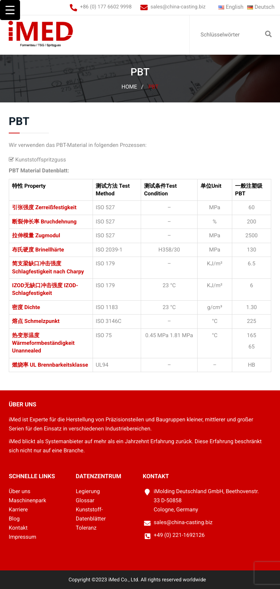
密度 (17, 307)
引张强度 (23, 207)
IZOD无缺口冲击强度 (37, 285)
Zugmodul (47, 235)
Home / (132, 86)
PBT (153, 86)
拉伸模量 (23, 235)
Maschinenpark (27, 500)
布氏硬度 (23, 249)
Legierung (88, 491)
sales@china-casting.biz (178, 7)
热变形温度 (25, 335)
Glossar (85, 500)
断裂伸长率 (25, 221)
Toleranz (86, 527)
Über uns (19, 491)
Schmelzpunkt (41, 321)
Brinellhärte (49, 249)
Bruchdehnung (59, 221)
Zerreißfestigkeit (56, 207)
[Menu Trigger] (10, 10)
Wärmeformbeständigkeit (43, 343)
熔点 (17, 321)
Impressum (22, 537)
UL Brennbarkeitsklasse (59, 365)
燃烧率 (20, 365)
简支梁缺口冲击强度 (36, 263)
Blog (14, 518)
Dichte (32, 307)
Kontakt (18, 527)
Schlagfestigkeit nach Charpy (48, 271)
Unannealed (26, 350)
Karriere (18, 509)
